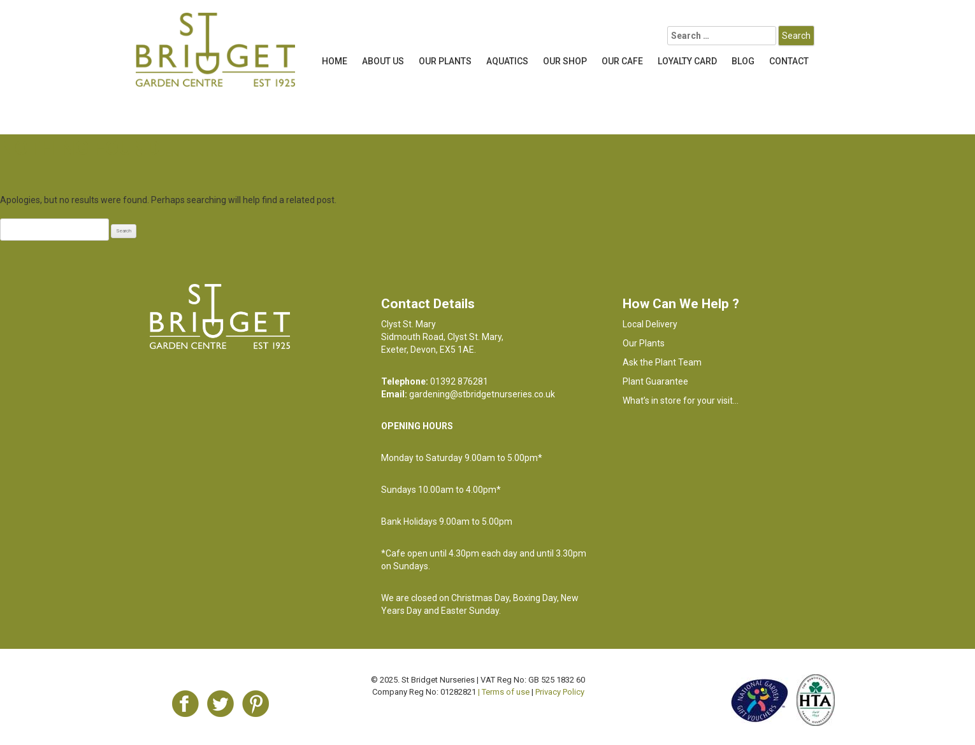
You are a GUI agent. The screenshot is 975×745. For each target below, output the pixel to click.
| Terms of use (504, 692)
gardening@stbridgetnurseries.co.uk (482, 394)
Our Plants (445, 61)
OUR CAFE (622, 61)
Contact (789, 61)
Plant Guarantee (655, 381)
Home (334, 61)
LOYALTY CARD (687, 61)
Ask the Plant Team (662, 362)
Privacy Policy (559, 692)
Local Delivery (650, 324)
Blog (743, 61)
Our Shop (565, 61)
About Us (383, 61)
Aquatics (507, 61)
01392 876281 (459, 381)
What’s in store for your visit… (681, 400)
